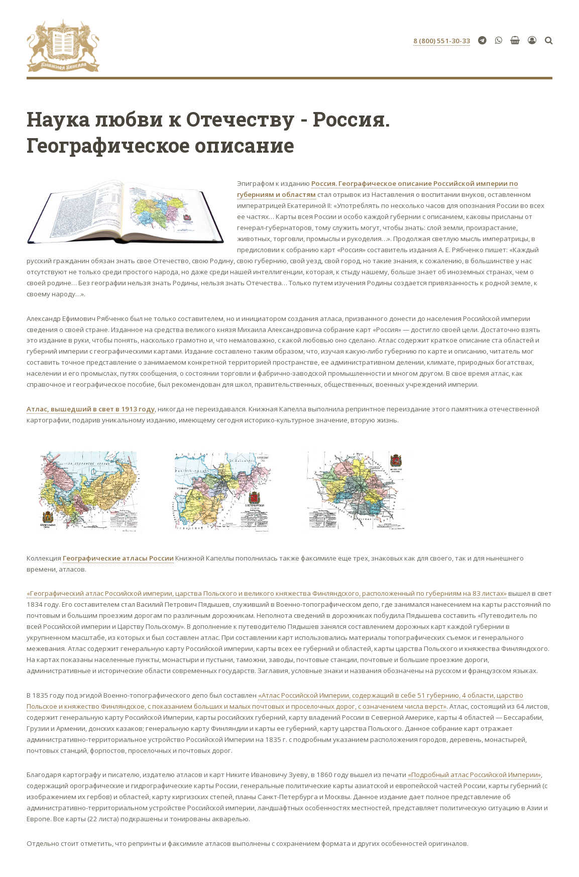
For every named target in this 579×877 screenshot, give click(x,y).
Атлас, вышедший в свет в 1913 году (91, 408)
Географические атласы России (118, 558)
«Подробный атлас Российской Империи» (474, 774)
